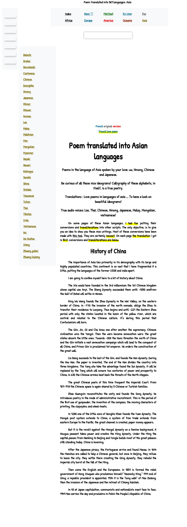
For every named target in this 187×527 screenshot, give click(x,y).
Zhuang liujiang (33, 257)
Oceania (127, 20)
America (109, 20)
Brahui (29, 61)
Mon (27, 141)
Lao (27, 122)
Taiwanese (28, 196)
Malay (28, 128)
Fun (144, 14)
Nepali (28, 159)
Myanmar (30, 153)
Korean (29, 116)
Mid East (108, 14)
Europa (88, 20)
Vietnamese (31, 226)
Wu (26, 232)
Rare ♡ (89, 14)
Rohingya (30, 171)
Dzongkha (30, 86)
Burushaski (31, 67)
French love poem (108, 131)
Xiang (28, 245)
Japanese (30, 98)
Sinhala (29, 190)
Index (68, 14)
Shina (28, 184)
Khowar (29, 110)
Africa (69, 20)
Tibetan (29, 214)
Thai (27, 208)
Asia (144, 20)
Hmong (29, 92)
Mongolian (30, 147)
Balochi (29, 55)
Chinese (29, 79)
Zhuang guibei (33, 251)
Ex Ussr (127, 14)
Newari (29, 165)
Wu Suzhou (31, 239)
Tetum (28, 202)
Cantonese (31, 73)
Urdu (28, 220)
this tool (92, 236)
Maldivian (30, 134)
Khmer (29, 104)
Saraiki (29, 177)
